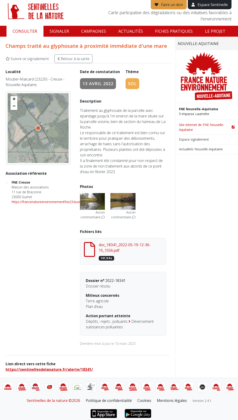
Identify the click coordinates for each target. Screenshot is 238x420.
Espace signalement (194, 139)
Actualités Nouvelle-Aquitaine (201, 149)
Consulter (25, 31)
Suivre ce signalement (27, 58)
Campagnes (93, 31)
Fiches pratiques (174, 31)
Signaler (59, 31)
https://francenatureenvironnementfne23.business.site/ (53, 202)
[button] (13, 99)
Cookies (144, 400)
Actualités (130, 31)
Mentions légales (172, 400)
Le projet (215, 31)
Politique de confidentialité (109, 400)
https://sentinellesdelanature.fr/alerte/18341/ (49, 369)
